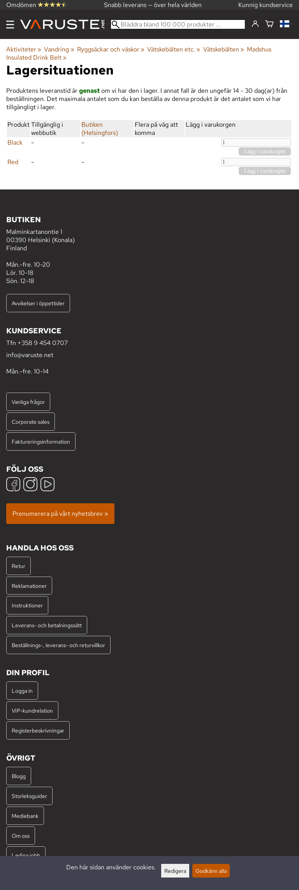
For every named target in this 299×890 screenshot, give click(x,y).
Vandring (59, 49)
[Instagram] (30, 485)
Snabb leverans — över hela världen (153, 5)
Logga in (22, 690)
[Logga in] (255, 24)
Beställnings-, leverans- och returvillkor (58, 645)
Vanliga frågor (28, 401)
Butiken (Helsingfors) (99, 128)
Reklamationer (29, 585)
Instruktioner (27, 605)
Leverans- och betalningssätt (47, 625)
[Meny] (10, 24)
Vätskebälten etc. (173, 49)
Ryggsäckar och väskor (110, 49)
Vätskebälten (223, 49)
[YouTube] (47, 485)
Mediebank (25, 815)
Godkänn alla (211, 870)
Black (15, 142)
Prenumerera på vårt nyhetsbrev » (60, 514)
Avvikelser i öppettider (38, 303)
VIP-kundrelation (32, 710)
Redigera (175, 870)
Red (12, 162)
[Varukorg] (269, 24)
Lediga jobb (26, 855)
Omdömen (36, 5)
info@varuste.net (29, 355)
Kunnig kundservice (265, 5)
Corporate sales (30, 421)
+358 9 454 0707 (43, 343)
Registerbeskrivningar (38, 730)
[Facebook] (13, 485)
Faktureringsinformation (41, 441)
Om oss (21, 835)
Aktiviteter (23, 49)
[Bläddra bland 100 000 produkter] (178, 24)
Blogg (19, 776)
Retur (18, 566)
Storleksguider (29, 796)
